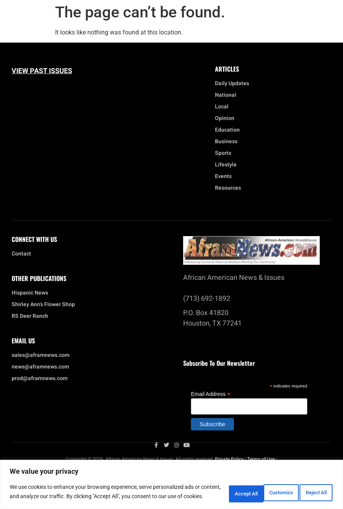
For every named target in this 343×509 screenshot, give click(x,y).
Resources (228, 188)
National (227, 95)
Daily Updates (232, 83)
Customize (209, 488)
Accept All (309, 488)
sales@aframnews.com (40, 355)
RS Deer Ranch (30, 316)
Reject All (260, 488)
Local (223, 107)
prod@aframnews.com (40, 378)
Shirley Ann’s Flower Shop (43, 304)
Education (227, 130)
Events (225, 176)
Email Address (210, 394)
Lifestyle (228, 165)
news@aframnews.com (40, 367)
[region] (171, 481)
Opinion (224, 118)
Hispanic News (30, 293)
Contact (21, 254)
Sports (223, 153)
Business (226, 142)
